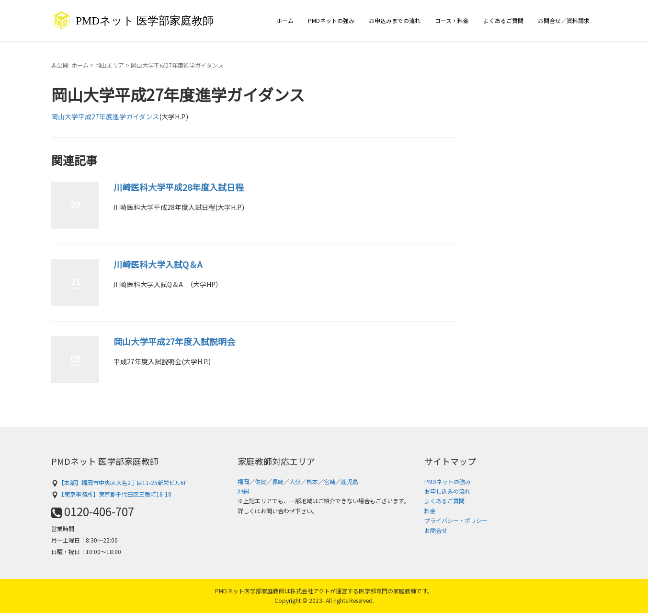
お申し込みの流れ (447, 491)
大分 (295, 481)
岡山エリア (109, 65)
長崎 (278, 481)
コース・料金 (452, 20)
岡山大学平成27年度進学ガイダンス (105, 116)
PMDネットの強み (331, 20)
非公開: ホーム (70, 65)
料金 (430, 511)
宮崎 (329, 481)
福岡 (243, 481)
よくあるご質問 (503, 20)
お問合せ (435, 530)
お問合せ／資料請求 (564, 20)
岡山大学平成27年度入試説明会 (174, 341)
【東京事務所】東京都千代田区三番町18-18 (111, 494)
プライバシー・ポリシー (456, 520)
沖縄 (243, 491)
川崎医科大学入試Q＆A (158, 264)
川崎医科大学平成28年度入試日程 (179, 187)
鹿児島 (349, 481)
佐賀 (260, 481)
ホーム (285, 20)
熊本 (312, 481)
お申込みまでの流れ (395, 20)
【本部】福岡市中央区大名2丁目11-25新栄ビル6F (119, 482)
